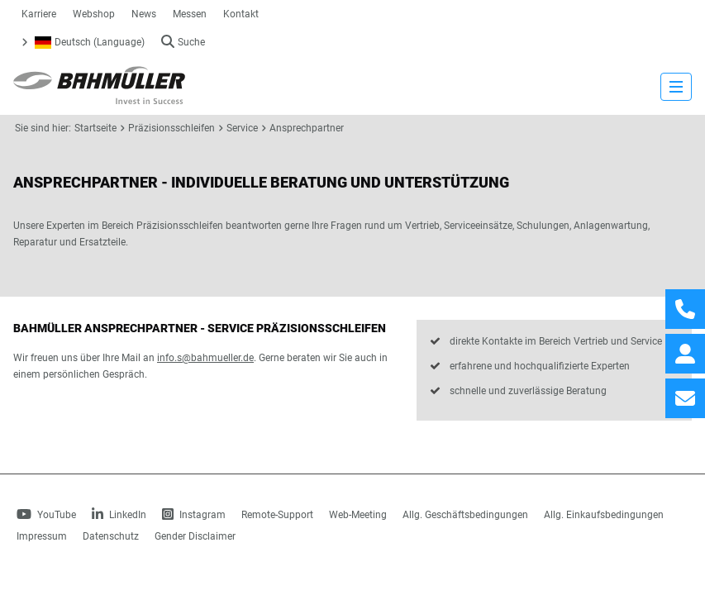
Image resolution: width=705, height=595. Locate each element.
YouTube (46, 515)
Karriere (38, 14)
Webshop (94, 14)
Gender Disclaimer (195, 536)
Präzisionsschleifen (171, 128)
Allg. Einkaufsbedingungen (604, 515)
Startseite (95, 128)
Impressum (42, 536)
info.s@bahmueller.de (205, 358)
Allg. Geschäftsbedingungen (465, 515)
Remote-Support (277, 515)
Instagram (194, 515)
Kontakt (241, 14)
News (143, 14)
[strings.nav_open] (676, 87)
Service (242, 128)
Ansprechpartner (306, 128)
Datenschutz (111, 536)
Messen (190, 14)
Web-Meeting (358, 515)
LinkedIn (119, 515)
